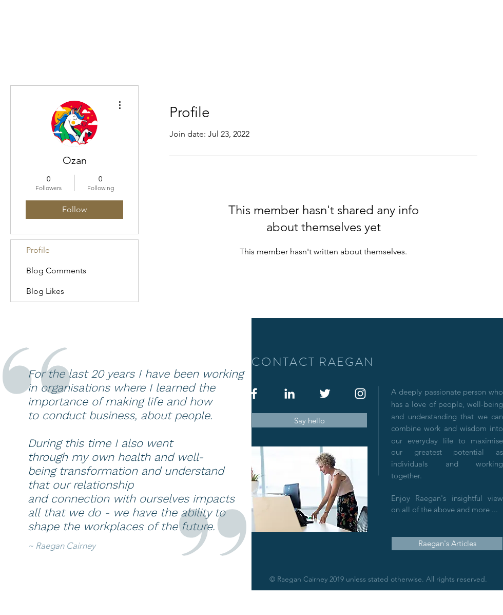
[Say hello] (309, 420)
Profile (38, 250)
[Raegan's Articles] (447, 543)
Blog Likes (45, 291)
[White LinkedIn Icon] (289, 393)
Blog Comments (56, 270)
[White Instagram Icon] (360, 393)
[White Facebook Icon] (254, 393)
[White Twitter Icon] (325, 393)
